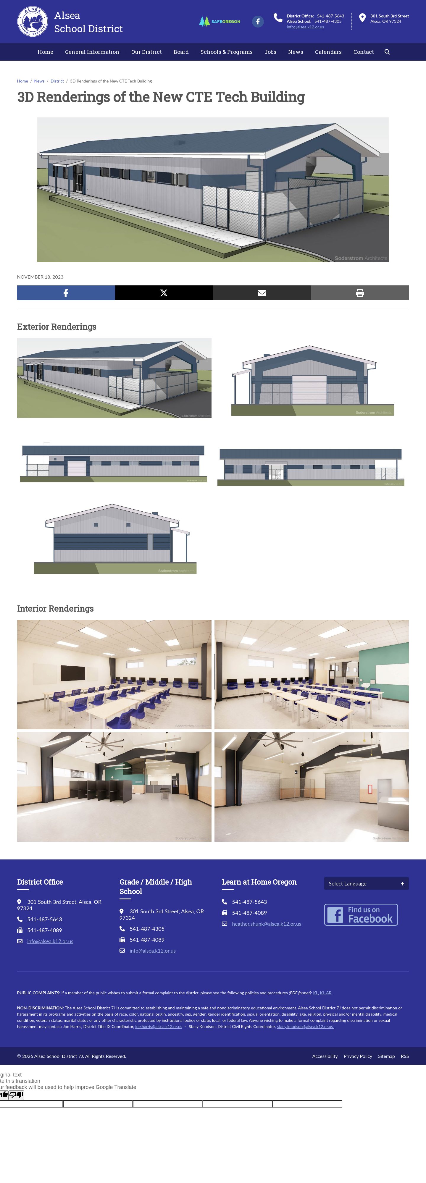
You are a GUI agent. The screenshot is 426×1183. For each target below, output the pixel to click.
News (295, 51)
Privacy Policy (358, 1056)
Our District (146, 51)
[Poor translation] (16, 1095)
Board (181, 51)
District (57, 80)
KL (315, 992)
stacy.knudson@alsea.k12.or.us (305, 1026)
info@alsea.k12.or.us (305, 26)
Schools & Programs (227, 51)
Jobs (270, 51)
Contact (364, 51)
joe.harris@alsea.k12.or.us (158, 1026)
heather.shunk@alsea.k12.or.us (268, 923)
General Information (92, 51)
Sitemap (386, 1056)
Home (45, 51)
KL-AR (326, 992)
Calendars (328, 51)
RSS (405, 1056)
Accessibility (325, 1056)
